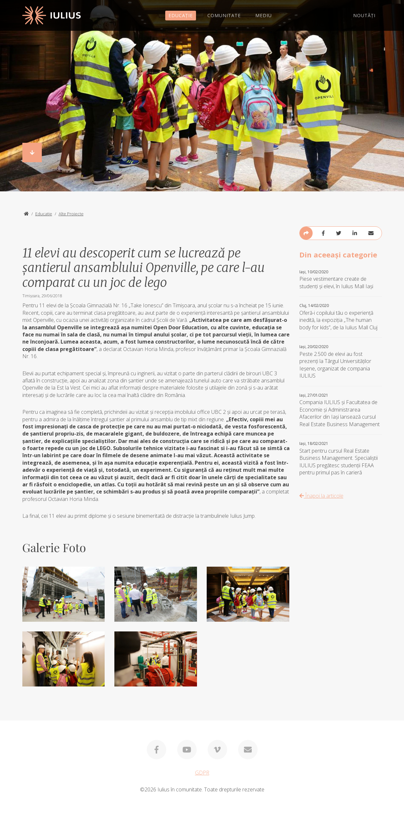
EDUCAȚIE (180, 15)
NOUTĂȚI (364, 15)
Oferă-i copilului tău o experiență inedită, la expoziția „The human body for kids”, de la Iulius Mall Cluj (340, 317)
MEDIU (263, 15)
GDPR (202, 772)
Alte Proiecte (71, 214)
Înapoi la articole (321, 495)
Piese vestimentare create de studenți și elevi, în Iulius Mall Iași (340, 279)
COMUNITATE (224, 15)
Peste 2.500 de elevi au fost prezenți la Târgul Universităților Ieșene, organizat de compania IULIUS (340, 361)
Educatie (43, 214)
